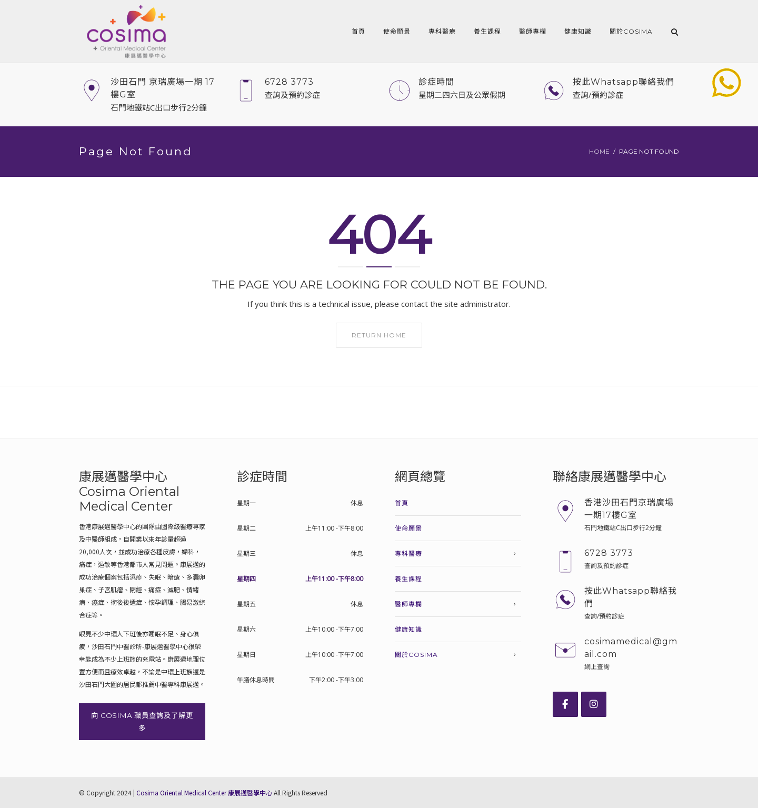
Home (599, 151)
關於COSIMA (631, 31)
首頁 (358, 31)
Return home (379, 335)
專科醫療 (442, 31)
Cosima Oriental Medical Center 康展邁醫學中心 (204, 792)
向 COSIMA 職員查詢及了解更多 (142, 721)
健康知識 (578, 31)
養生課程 (487, 31)
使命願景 (397, 31)
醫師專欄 (532, 31)
